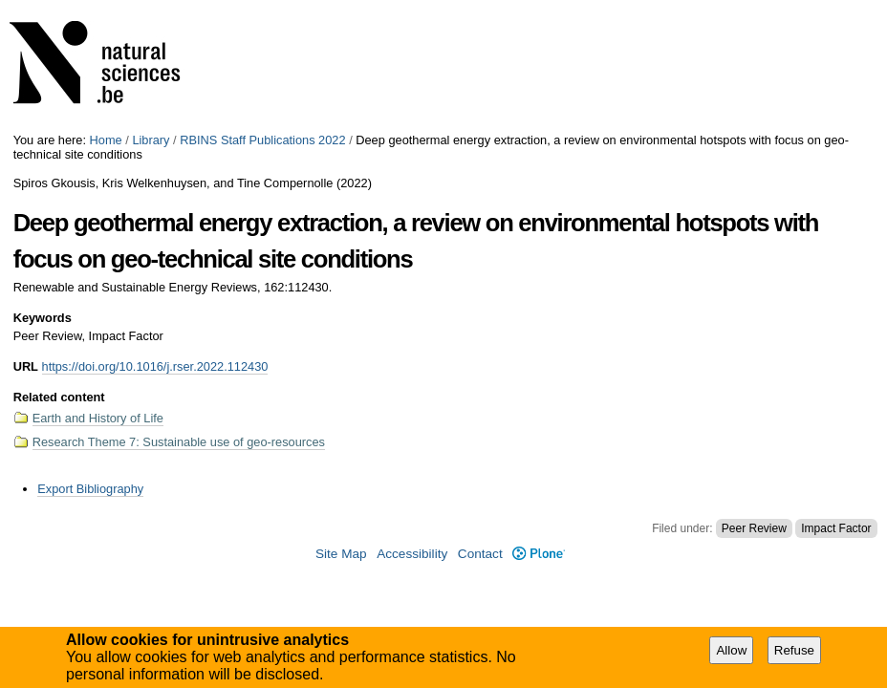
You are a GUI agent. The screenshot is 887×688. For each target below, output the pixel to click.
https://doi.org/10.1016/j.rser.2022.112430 (155, 366)
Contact (480, 554)
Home (106, 140)
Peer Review (754, 528)
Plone (538, 554)
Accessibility (412, 554)
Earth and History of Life (97, 418)
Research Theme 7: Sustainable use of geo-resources (178, 442)
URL (25, 366)
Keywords (42, 318)
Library (150, 140)
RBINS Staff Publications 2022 (262, 140)
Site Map (341, 554)
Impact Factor (836, 528)
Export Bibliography (90, 489)
